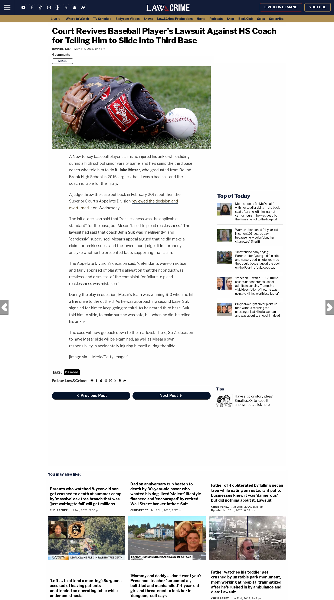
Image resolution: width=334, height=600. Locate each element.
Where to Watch (77, 18)
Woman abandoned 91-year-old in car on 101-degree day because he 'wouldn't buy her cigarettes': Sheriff (256, 235)
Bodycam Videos (127, 18)
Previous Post (4, 307)
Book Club (245, 18)
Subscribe (276, 18)
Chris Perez (59, 510)
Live (56, 18)
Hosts (201, 18)
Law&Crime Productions (175, 18)
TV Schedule (102, 18)
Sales (261, 18)
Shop (230, 18)
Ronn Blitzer (62, 48)
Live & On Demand (281, 7)
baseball (72, 372)
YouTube (317, 7)
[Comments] (61, 54)
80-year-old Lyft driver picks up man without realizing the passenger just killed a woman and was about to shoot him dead (257, 309)
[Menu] (7, 7)
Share (62, 61)
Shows (148, 18)
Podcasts (216, 18)
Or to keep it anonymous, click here (252, 403)
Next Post (329, 307)
